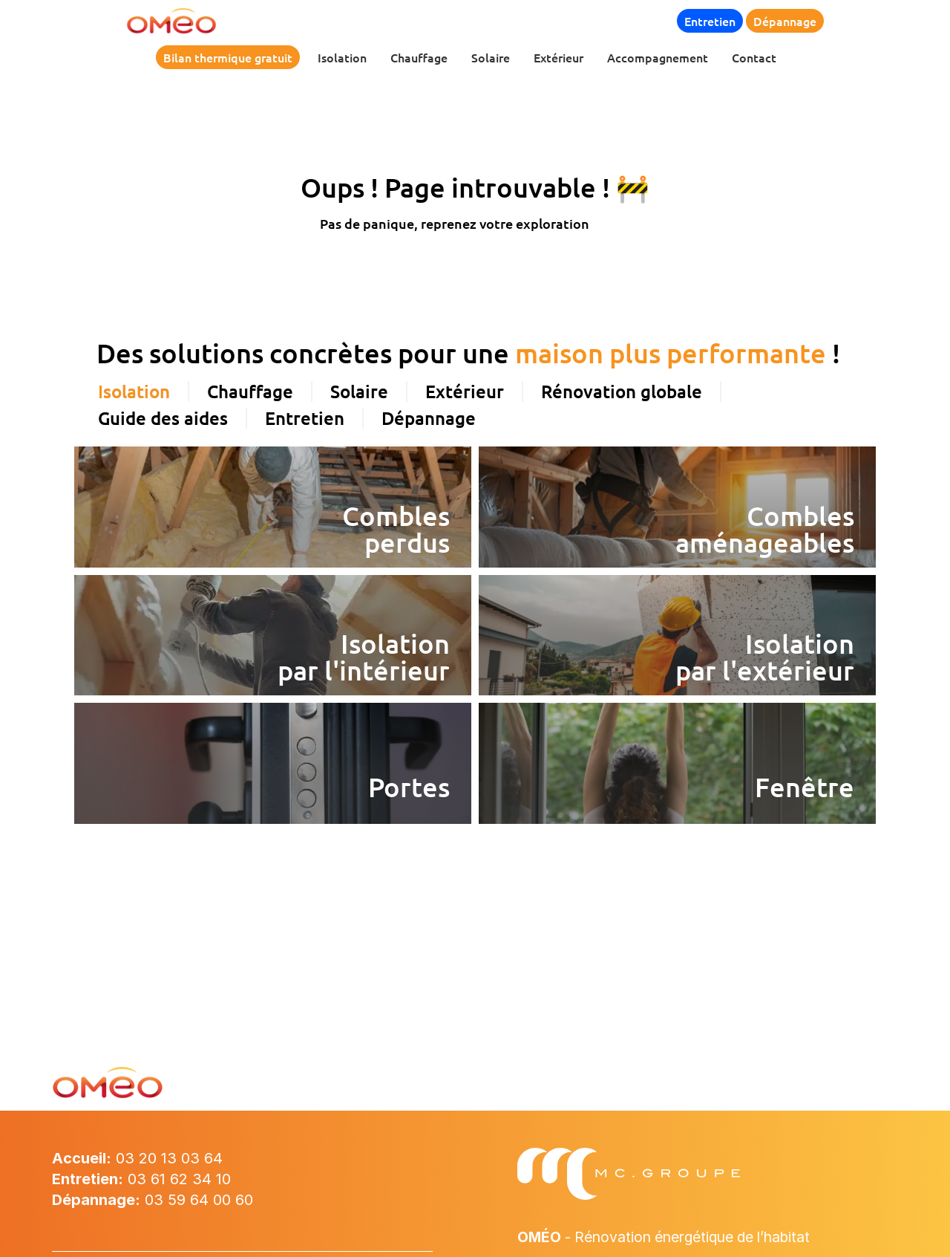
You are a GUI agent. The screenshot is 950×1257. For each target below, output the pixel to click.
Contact (754, 57)
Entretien (710, 21)
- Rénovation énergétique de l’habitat (672, 1237)
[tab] (134, 350)
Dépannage (784, 21)
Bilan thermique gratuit (227, 57)
